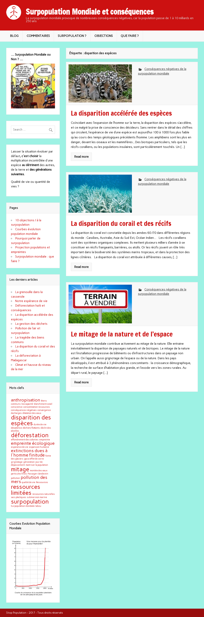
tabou (38, 506)
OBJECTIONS (103, 36)
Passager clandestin (38, 473)
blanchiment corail (43, 404)
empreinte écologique (33, 443)
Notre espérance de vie (31, 301)
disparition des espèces (31, 420)
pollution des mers (29, 479)
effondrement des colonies (24, 439)
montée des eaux (38, 470)
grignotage (17, 462)
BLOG (14, 36)
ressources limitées (25, 489)
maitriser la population (37, 465)
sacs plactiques (18, 497)
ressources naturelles (43, 494)
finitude (37, 455)
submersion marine (37, 497)
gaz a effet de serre (34, 459)
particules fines (19, 473)
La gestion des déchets (31, 324)
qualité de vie (28, 482)
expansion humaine (39, 447)
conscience (17, 407)
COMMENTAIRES (38, 36)
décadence (16, 428)
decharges (16, 413)
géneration (29, 462)
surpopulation (30, 501)
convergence (44, 410)
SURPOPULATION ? (72, 36)
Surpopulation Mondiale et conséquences (90, 11)
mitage (20, 469)
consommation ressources (36, 407)
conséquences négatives (24, 410)
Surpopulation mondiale (23, 506)
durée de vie (40, 424)
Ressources (42, 482)
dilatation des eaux (32, 413)
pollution (15, 478)
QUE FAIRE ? (130, 36)
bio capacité (27, 404)
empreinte (44, 439)
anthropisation (25, 399)
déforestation (30, 435)
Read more (81, 156)
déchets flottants (31, 428)
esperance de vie (19, 447)
